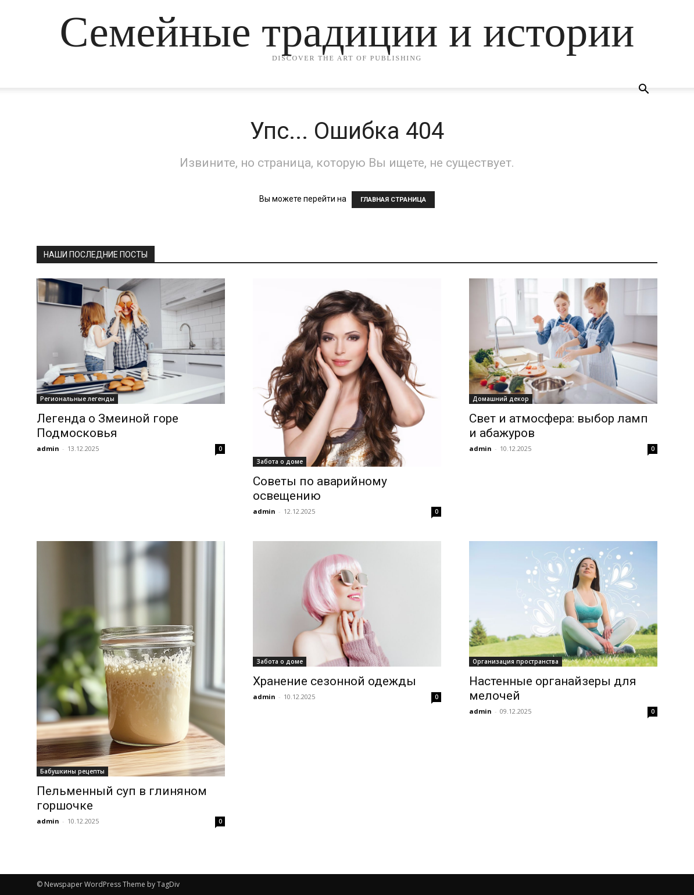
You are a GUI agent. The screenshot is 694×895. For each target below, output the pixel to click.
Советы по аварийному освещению (320, 488)
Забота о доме (279, 461)
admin (48, 448)
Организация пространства (516, 661)
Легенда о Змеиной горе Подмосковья (107, 425)
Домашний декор (501, 399)
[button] (643, 90)
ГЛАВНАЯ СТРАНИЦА (393, 199)
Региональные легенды (77, 399)
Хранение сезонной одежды (334, 681)
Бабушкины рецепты (72, 771)
